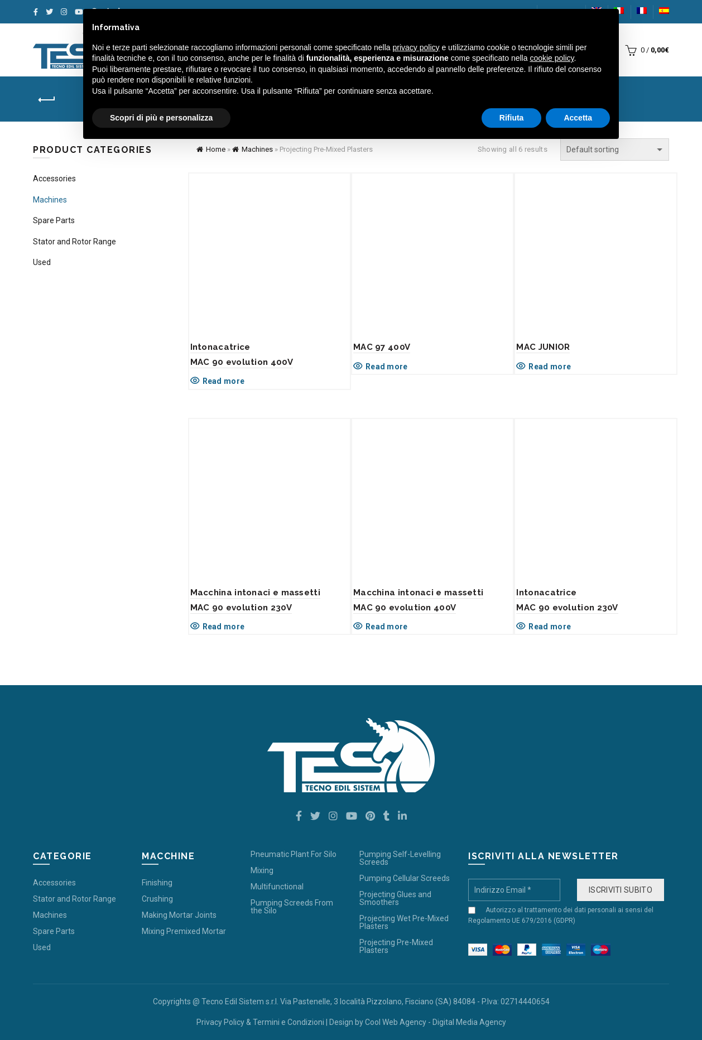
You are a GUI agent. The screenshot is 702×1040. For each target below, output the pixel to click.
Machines (257, 149)
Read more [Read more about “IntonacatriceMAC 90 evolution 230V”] (549, 626)
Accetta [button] (578, 117)
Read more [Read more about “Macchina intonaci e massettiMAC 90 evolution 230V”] (224, 626)
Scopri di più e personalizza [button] (161, 117)
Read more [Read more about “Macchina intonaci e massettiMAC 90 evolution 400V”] (387, 626)
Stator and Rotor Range (74, 241)
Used (42, 262)
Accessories (54, 178)
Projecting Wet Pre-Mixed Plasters (404, 922)
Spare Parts (54, 220)
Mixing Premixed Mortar (184, 931)
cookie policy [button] (552, 58)
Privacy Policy (220, 1022)
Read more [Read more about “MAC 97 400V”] (387, 366)
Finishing (157, 882)
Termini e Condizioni (288, 1022)
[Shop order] (614, 149)
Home (215, 149)
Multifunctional (277, 886)
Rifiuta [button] (511, 117)
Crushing (157, 898)
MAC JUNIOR (543, 347)
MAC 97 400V (381, 347)
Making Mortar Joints (179, 915)
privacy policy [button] (416, 47)
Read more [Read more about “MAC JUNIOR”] (549, 366)
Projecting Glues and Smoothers (395, 898)
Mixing (262, 870)
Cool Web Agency (395, 1022)
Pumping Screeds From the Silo (292, 906)
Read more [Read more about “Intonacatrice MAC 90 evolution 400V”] (224, 381)
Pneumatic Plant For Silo (293, 854)
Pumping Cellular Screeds (404, 878)
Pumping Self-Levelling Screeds (400, 858)
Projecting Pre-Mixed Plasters (396, 946)
